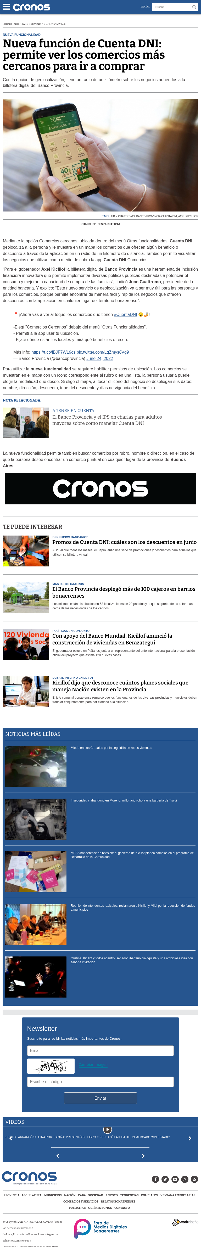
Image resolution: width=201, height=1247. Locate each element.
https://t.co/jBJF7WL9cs (53, 352)
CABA (82, 1195)
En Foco (112, 1195)
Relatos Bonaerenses (118, 1201)
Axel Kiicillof (188, 216)
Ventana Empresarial (177, 1195)
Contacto (122, 1208)
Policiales (149, 1195)
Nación (69, 1195)
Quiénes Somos (100, 1208)
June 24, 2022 (99, 358)
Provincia (12, 1195)
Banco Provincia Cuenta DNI (156, 216)
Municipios (53, 1195)
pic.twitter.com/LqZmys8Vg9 (103, 352)
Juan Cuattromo (122, 216)
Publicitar (77, 1208)
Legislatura (32, 1195)
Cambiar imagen (93, 1064)
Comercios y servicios (81, 1201)
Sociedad (95, 1195)
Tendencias (129, 1195)
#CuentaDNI (125, 314)
